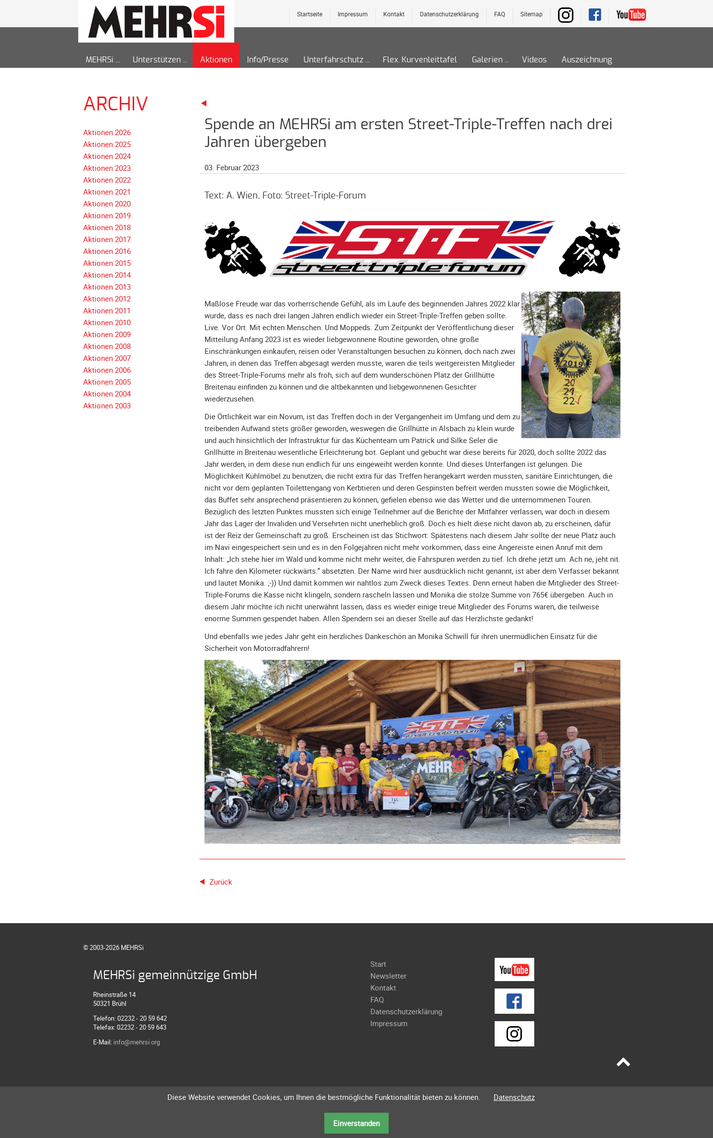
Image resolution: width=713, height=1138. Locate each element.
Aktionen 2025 (107, 144)
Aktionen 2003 (107, 405)
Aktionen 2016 (107, 251)
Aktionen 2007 (107, 358)
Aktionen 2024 (107, 156)
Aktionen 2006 (107, 370)
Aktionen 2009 (107, 334)
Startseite (309, 14)
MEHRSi (99, 60)
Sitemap (531, 14)
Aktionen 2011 (107, 310)
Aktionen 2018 (107, 227)
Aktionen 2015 (107, 263)
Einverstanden (356, 1123)
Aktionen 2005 (107, 382)
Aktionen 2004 (107, 393)
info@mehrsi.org (136, 1042)
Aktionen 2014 (107, 275)
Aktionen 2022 (107, 180)
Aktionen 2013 (107, 287)
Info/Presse (268, 60)
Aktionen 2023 (107, 168)
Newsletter (388, 976)
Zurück (220, 882)
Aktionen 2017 (107, 239)
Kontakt (394, 14)
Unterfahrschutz (333, 60)
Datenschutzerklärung (449, 14)
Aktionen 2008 (107, 346)
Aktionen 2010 (107, 322)
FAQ (499, 14)
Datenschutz (514, 1097)
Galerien (487, 60)
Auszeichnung (586, 60)
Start (378, 964)
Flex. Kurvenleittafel (420, 60)
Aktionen (216, 60)
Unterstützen (157, 60)
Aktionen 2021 (107, 192)
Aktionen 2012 (107, 298)
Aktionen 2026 (107, 132)
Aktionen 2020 (107, 203)
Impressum (353, 14)
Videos (534, 60)
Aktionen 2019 (107, 215)
